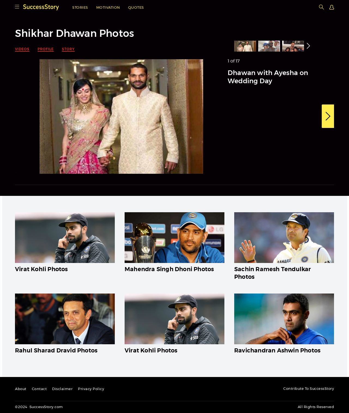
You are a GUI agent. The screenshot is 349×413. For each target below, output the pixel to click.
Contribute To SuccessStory (308, 389)
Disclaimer (62, 389)
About (20, 389)
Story (68, 49)
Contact (39, 389)
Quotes (136, 8)
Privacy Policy (91, 389)
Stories (80, 8)
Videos (22, 49)
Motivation (108, 8)
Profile (46, 49)
